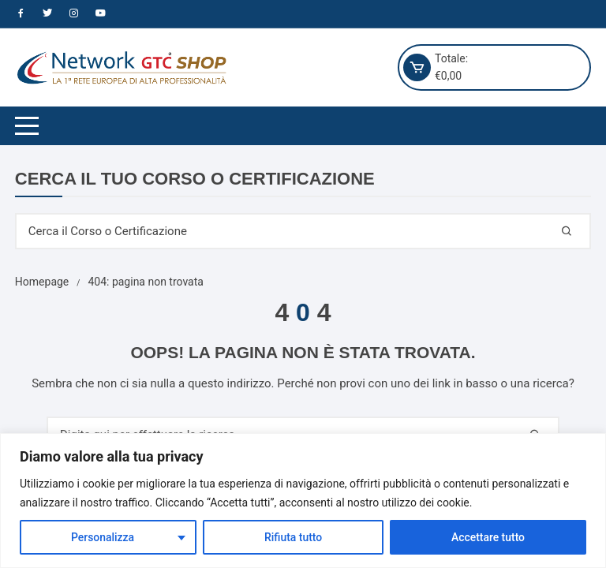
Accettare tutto (488, 537)
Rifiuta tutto (293, 537)
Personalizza (103, 537)
